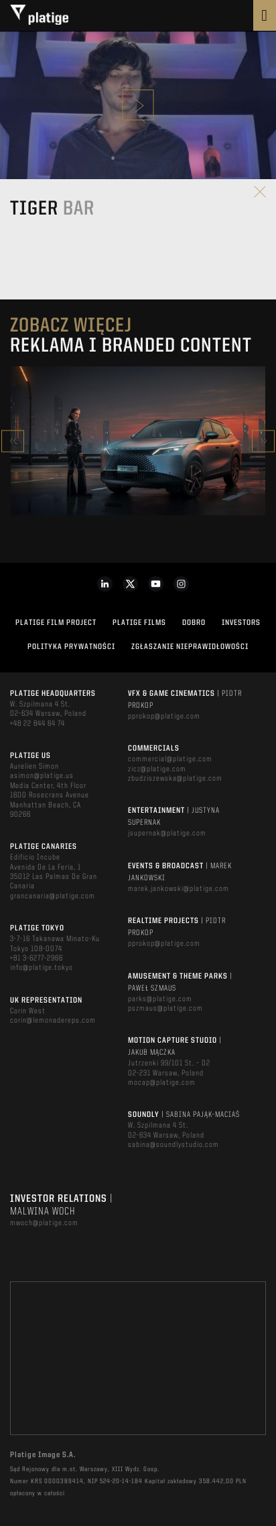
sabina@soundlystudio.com (173, 1145)
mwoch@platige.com (44, 1223)
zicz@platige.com (157, 769)
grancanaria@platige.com (52, 896)
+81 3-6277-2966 (36, 959)
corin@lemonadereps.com (53, 1021)
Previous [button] (12, 441)
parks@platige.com (160, 999)
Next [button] (263, 441)
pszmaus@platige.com (165, 1009)
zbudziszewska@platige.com (175, 779)
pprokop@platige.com (164, 717)
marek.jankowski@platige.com (178, 889)
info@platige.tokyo (41, 968)
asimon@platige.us (42, 776)
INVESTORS (241, 623)
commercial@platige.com (170, 759)
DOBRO (194, 623)
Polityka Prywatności (71, 647)
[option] (138, 441)
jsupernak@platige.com (167, 834)
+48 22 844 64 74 (37, 724)
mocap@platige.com (162, 1083)
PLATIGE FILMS (139, 623)
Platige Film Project (55, 623)
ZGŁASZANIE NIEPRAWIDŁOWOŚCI (190, 647)
